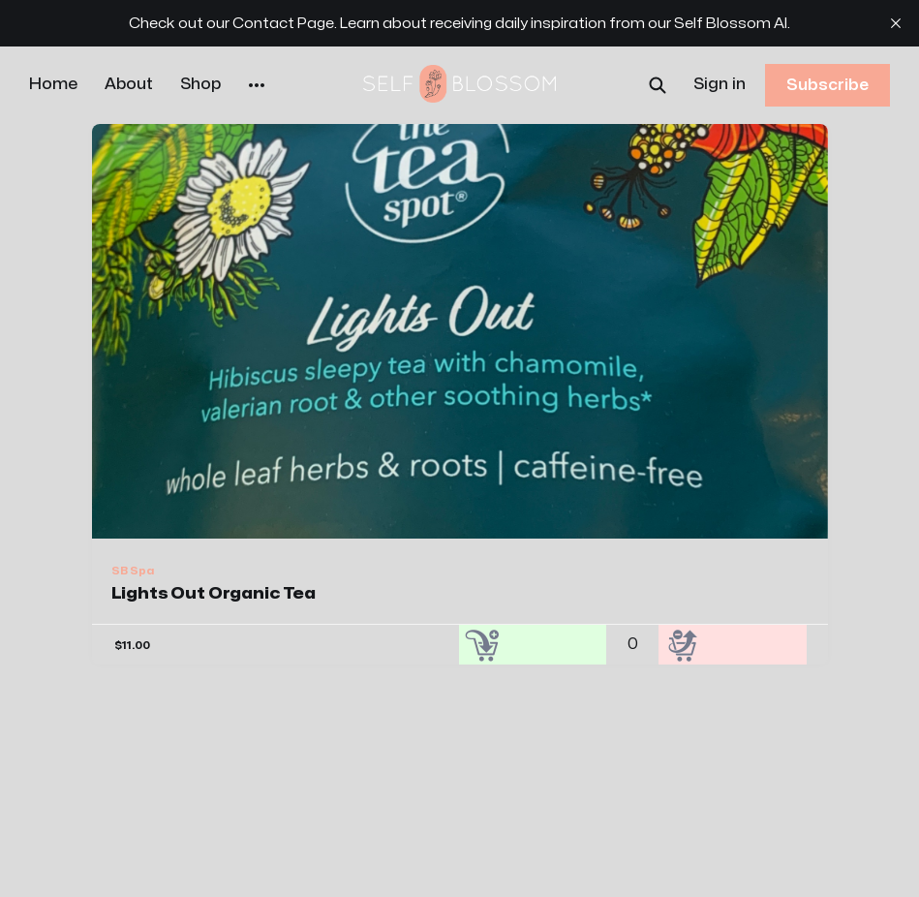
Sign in (719, 84)
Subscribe (827, 85)
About (129, 84)
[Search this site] (657, 85)
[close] (895, 23)
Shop (200, 84)
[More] (256, 85)
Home (53, 84)
